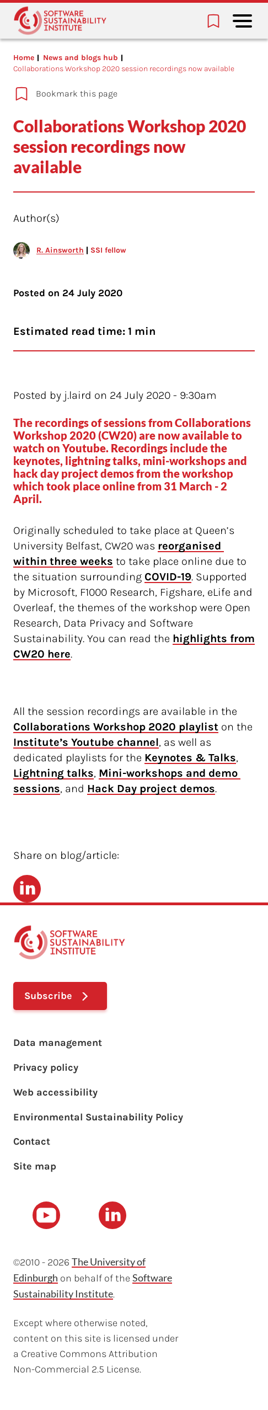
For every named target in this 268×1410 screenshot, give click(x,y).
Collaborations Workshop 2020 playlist (115, 726)
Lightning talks (53, 773)
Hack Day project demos (151, 788)
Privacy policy (45, 1067)
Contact (31, 1141)
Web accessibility (55, 1092)
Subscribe (48, 996)
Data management (57, 1043)
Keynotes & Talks (190, 757)
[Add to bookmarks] (127, 94)
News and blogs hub (80, 57)
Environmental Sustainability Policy (98, 1117)
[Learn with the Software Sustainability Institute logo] (60, 21)
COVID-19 (167, 576)
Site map (34, 1166)
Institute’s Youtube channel (86, 742)
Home (23, 57)
